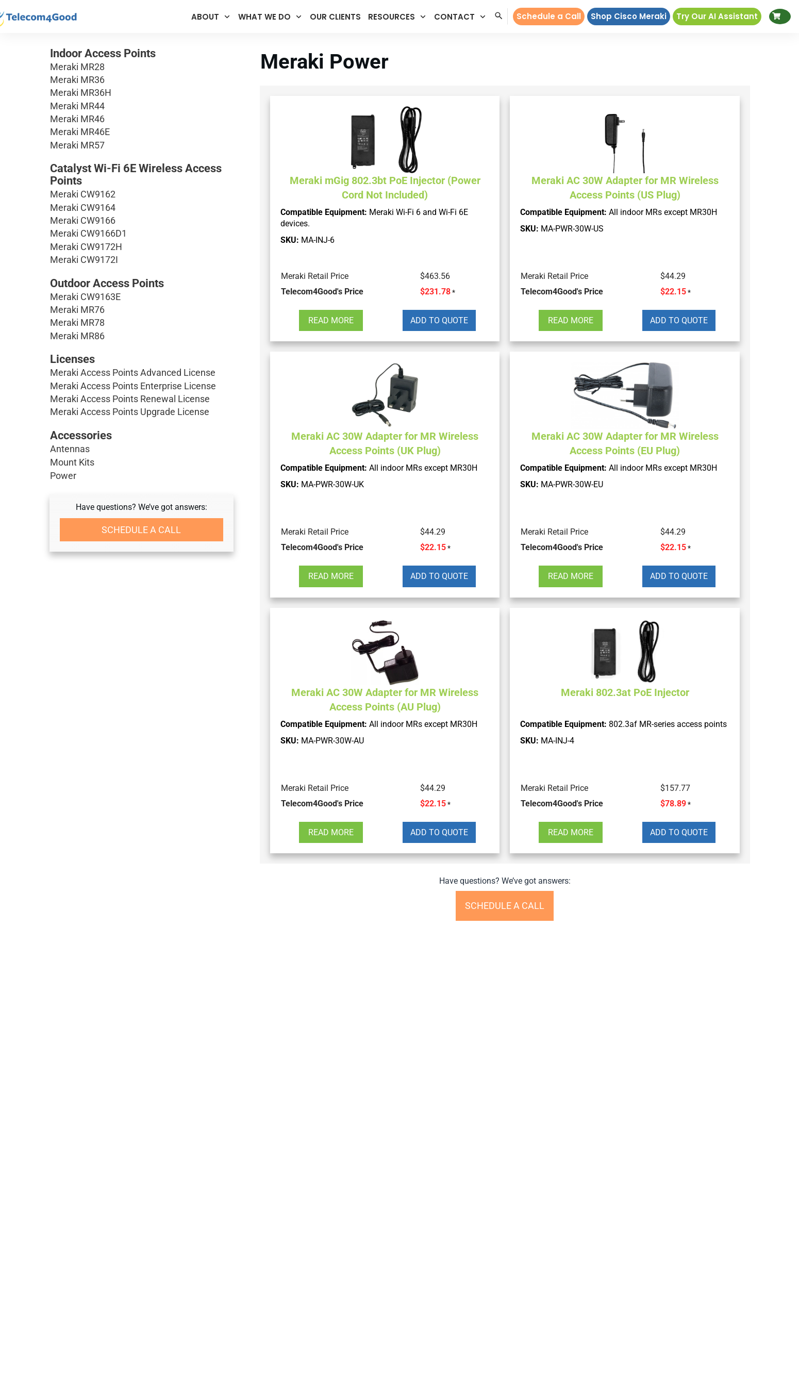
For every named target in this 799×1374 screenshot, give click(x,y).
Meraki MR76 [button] (141, 309)
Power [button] (63, 475)
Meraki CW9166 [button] (141, 220)
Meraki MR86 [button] (141, 335)
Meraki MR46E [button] (141, 131)
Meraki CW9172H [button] (141, 246)
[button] (211, 17)
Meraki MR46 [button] (141, 118)
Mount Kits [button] (72, 462)
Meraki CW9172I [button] (141, 259)
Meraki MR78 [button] (141, 322)
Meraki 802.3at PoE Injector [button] (625, 692)
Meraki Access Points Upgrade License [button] (141, 411)
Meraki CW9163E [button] (141, 296)
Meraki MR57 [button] (141, 145)
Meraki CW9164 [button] (141, 207)
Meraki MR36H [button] (141, 92)
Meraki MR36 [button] (141, 79)
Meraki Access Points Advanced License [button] (141, 372)
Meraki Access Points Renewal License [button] (141, 398)
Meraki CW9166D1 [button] (141, 233)
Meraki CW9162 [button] (141, 194)
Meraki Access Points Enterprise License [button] (141, 385)
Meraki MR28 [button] (141, 66)
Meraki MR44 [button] (141, 106)
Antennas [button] (70, 448)
